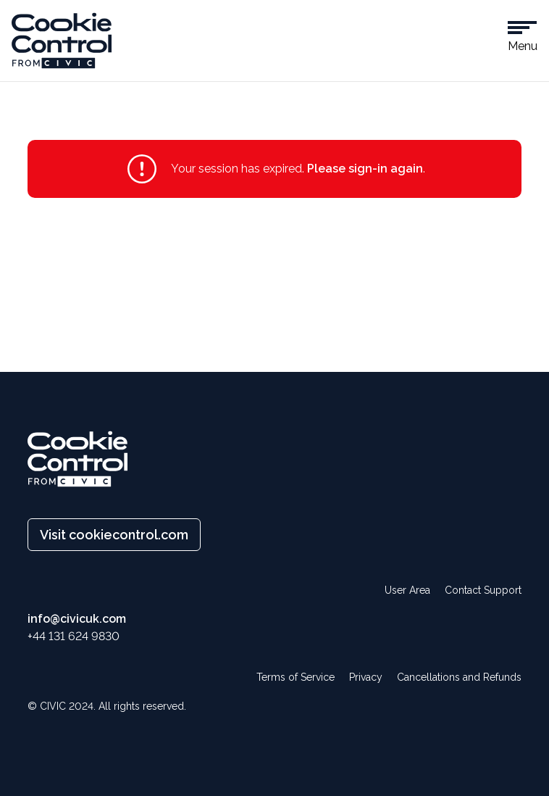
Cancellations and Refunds (459, 677)
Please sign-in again (365, 168)
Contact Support (483, 590)
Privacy (365, 677)
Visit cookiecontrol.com (114, 534)
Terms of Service (295, 677)
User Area (407, 590)
